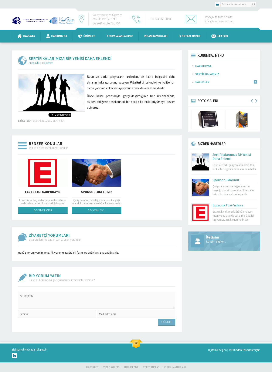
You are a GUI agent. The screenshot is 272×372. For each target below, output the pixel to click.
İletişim (219, 36)
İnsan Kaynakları (155, 36)
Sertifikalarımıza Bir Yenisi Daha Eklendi (231, 156)
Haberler (47, 63)
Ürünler (86, 36)
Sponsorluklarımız (96, 192)
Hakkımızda (56, 36)
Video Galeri (111, 367)
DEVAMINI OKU (43, 210)
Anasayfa (26, 36)
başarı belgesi (42, 120)
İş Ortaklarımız (189, 36)
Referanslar (151, 367)
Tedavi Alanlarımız (119, 36)
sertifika (58, 120)
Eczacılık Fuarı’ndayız (43, 192)
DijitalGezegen (217, 350)
